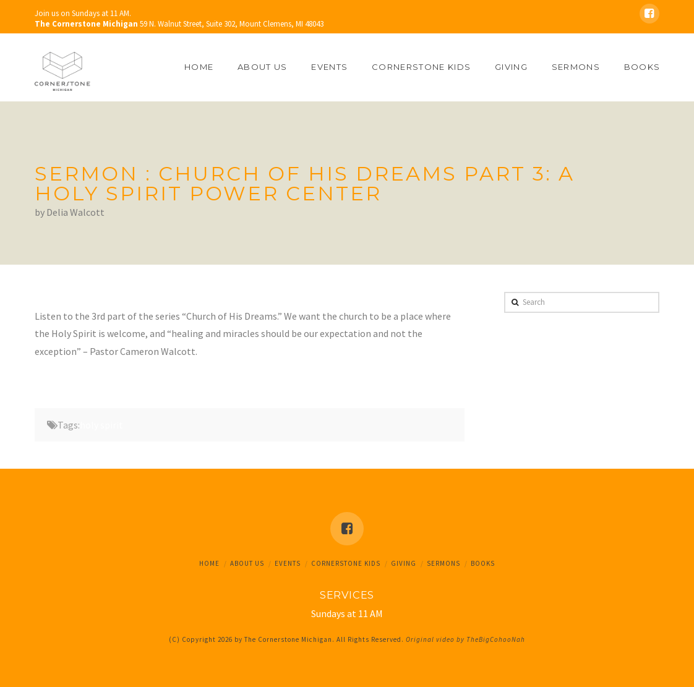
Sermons (443, 563)
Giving (403, 563)
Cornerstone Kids (345, 563)
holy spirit (101, 425)
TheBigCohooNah (495, 639)
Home (209, 563)
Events (288, 563)
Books (483, 563)
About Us (247, 563)
